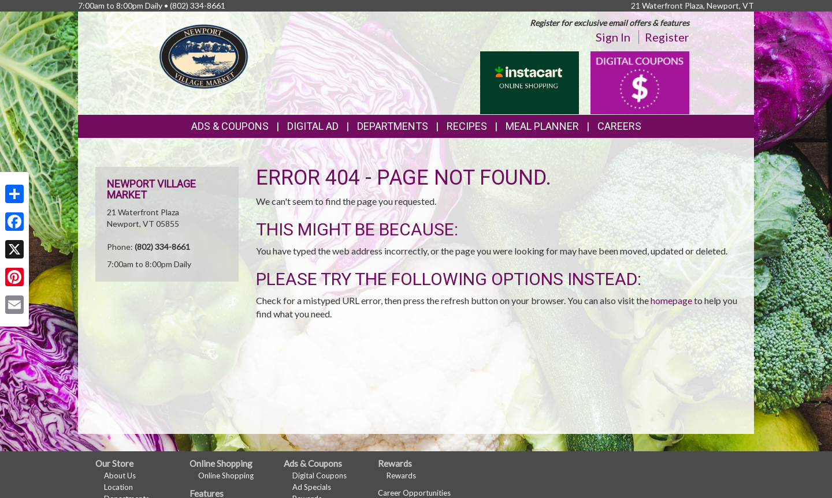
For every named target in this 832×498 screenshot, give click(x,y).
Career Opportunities (414, 492)
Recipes (467, 126)
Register (667, 37)
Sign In (613, 37)
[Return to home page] (203, 55)
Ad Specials (311, 487)
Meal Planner (542, 126)
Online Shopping (226, 475)
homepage (671, 300)
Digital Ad (313, 126)
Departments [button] (392, 126)
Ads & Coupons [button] (230, 126)
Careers (619, 126)
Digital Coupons (319, 475)
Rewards (401, 475)
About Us (120, 475)
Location (118, 487)
